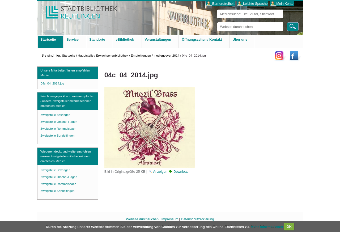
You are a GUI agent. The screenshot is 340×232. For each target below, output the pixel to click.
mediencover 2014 (166, 55)
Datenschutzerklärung (197, 219)
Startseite (68, 55)
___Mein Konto (282, 4)
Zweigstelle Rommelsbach (58, 128)
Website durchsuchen (142, 219)
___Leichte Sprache (252, 4)
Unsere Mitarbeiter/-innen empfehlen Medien (65, 73)
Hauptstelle (86, 55)
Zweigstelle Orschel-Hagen (59, 121)
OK (289, 227)
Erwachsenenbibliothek (112, 55)
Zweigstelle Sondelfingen (58, 135)
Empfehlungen (141, 55)
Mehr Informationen (267, 227)
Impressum (170, 219)
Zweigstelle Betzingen (55, 114)
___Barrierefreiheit (220, 4)
